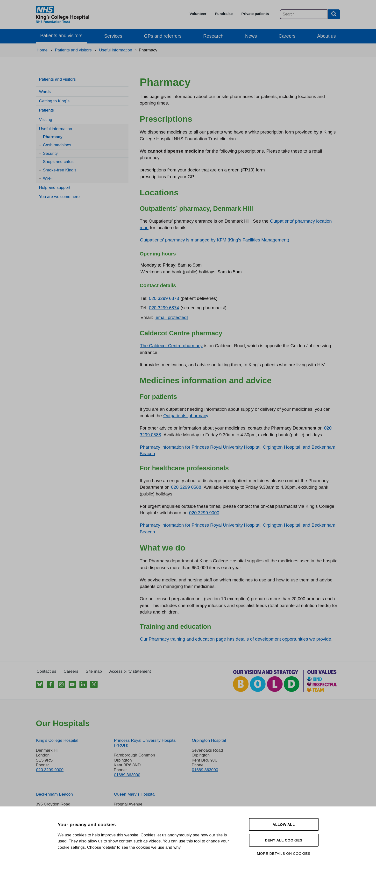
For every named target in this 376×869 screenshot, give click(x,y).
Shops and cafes (58, 161)
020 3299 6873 (164, 298)
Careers (287, 36)
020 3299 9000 (204, 512)
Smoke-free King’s (60, 170)
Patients (46, 110)
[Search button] (334, 14)
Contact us (46, 671)
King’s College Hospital (57, 740)
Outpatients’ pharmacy (185, 415)
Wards (45, 91)
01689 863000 (127, 775)
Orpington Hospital (209, 740)
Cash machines (57, 145)
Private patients (255, 14)
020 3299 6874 (164, 307)
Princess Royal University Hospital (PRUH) (145, 743)
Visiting (45, 119)
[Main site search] (303, 14)
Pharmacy (53, 136)
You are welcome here (59, 196)
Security (50, 153)
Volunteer (198, 14)
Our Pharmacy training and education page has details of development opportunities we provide (235, 639)
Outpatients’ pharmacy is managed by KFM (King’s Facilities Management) (214, 239)
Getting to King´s (54, 101)
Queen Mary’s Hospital (135, 794)
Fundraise (224, 14)
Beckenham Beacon (54, 794)
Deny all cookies (283, 840)
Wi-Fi (48, 178)
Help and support (54, 187)
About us (326, 36)
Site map (94, 671)
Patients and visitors (61, 35)
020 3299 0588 (186, 487)
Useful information (55, 129)
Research (213, 36)
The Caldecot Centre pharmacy (171, 345)
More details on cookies (283, 853)
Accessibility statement (130, 671)
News (251, 36)
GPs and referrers (162, 36)
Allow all (283, 824)
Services (113, 36)
